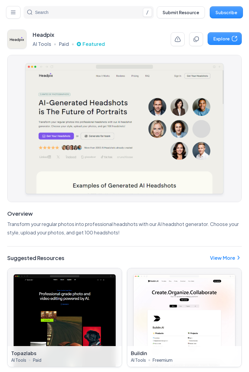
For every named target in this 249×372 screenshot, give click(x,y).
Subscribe (226, 12)
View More (226, 257)
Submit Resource (181, 12)
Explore (225, 38)
